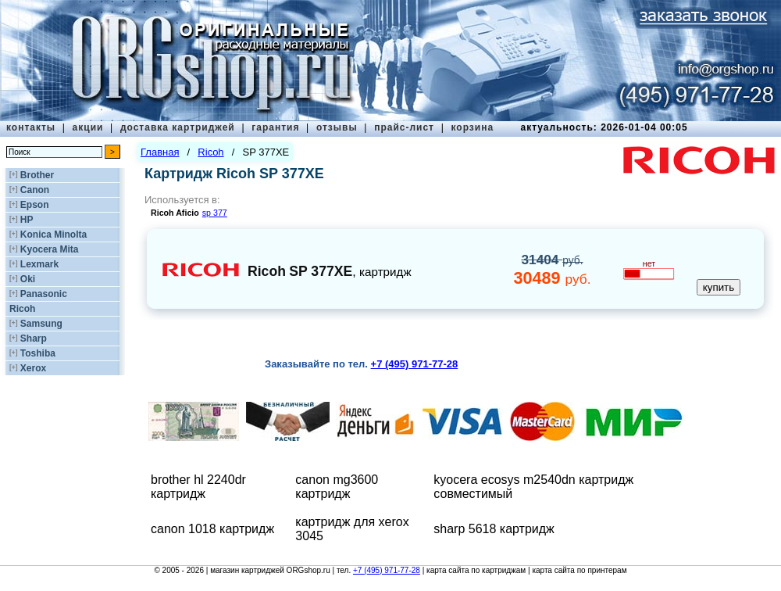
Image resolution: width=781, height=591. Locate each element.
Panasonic (43, 293)
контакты (30, 127)
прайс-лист (404, 127)
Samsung (41, 323)
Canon (34, 189)
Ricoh (22, 308)
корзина (472, 127)
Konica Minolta (53, 234)
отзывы (337, 127)
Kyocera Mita (49, 249)
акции (88, 127)
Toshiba (37, 353)
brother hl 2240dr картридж (198, 486)
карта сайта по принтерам (579, 570)
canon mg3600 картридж (336, 486)
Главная (160, 152)
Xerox (33, 368)
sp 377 (214, 212)
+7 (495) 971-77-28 (386, 570)
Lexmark (39, 264)
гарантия (275, 127)
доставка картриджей (177, 127)
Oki (27, 279)
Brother (37, 175)
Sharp (33, 338)
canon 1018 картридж (212, 528)
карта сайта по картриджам (476, 570)
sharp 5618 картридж (494, 528)
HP (27, 219)
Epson (34, 204)
